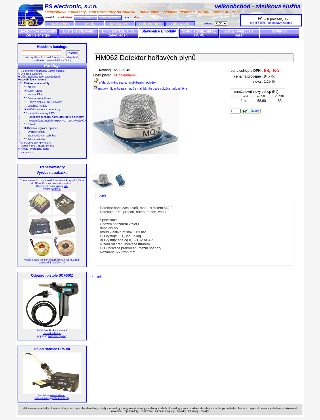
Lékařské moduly (37, 105)
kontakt (89, 23)
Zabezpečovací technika (42, 135)
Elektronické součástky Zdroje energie (38, 33)
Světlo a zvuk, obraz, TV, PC (199, 33)
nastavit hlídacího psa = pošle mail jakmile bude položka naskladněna (139, 88)
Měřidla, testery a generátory (42, 109)
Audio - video (33, 90)
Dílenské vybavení (78, 31)
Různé (31, 124)
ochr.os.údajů (180, 23)
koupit (256, 110)
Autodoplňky (35, 94)
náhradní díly (42, 398)
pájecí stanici (57, 395)
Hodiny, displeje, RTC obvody (45, 102)
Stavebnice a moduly (159, 31)
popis (102, 195)
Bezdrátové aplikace (39, 98)
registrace (110, 17)
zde (66, 186)
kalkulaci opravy (57, 336)
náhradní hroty (60, 398)
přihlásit (85, 17)
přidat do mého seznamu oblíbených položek (124, 82)
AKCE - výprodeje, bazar (239, 33)
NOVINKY (279, 31)
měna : (209, 23)
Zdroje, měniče (36, 139)
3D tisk (32, 87)
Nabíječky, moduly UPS (41, 113)
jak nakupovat (119, 23)
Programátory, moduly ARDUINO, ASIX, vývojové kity (58, 120)
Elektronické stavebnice (36, 143)
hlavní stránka (59, 23)
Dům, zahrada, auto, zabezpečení (118, 33)
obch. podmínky (150, 23)
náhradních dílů (52, 333)
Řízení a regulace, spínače (41, 128)
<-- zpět (97, 276)
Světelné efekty (36, 131)
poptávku (56, 189)
